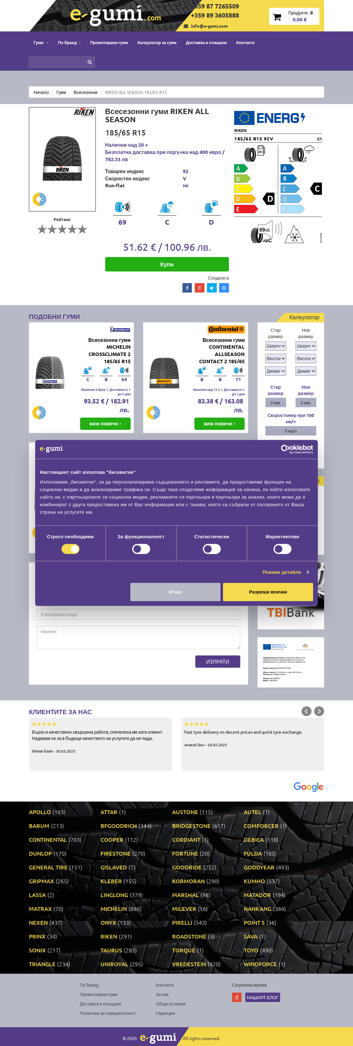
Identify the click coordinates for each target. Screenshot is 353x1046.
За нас (162, 994)
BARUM (39, 825)
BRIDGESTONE (191, 825)
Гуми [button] (41, 42)
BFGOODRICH (118, 825)
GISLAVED (113, 867)
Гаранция (165, 1013)
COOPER (111, 839)
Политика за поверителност (108, 1013)
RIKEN (108, 936)
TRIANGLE (42, 963)
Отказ (175, 591)
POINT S (254, 922)
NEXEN (38, 922)
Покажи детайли (282, 572)
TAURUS (111, 950)
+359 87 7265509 (215, 6)
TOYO (251, 950)
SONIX (37, 950)
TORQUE (183, 950)
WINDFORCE (260, 963)
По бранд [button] (69, 42)
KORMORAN (188, 880)
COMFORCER (261, 825)
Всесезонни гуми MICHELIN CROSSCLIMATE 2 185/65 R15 (109, 351)
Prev (306, 711)
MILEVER (184, 908)
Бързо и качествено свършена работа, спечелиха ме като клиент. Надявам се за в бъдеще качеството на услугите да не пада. (100, 737)
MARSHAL (185, 894)
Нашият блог (263, 997)
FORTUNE (185, 853)
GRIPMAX (41, 880)
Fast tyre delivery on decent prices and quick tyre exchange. (252, 734)
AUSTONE (185, 811)
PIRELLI (182, 922)
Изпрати (217, 661)
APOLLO (40, 811)
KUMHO (254, 880)
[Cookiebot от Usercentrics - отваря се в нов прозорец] (285, 449)
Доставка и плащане (206, 42)
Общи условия (170, 1003)
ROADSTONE (189, 936)
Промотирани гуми (109, 42)
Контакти (245, 42)
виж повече (105, 423)
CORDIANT (186, 839)
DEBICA (254, 839)
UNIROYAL (114, 963)
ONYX (108, 922)
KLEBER (111, 880)
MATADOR (257, 894)
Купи (167, 264)
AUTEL (252, 811)
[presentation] (84, 667)
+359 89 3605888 (215, 15)
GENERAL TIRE (48, 867)
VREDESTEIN (189, 963)
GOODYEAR (259, 867)
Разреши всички (268, 591)
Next (319, 711)
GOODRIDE (187, 867)
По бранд (89, 985)
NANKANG (257, 908)
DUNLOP (40, 853)
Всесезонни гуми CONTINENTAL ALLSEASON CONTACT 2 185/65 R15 (222, 354)
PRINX (37, 936)
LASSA (37, 894)
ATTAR (108, 811)
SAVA (251, 936)
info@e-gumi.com (209, 26)
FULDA (253, 853)
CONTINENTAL (48, 839)
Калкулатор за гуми (157, 42)
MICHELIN (113, 908)
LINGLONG (114, 894)
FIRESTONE (115, 853)
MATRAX (40, 908)
